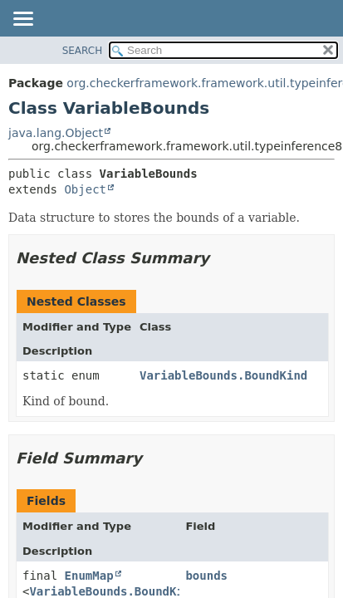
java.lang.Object (55, 133)
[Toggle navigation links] (22, 20)
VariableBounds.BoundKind (223, 375)
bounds (206, 575)
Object (85, 189)
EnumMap (89, 575)
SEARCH (82, 50)
